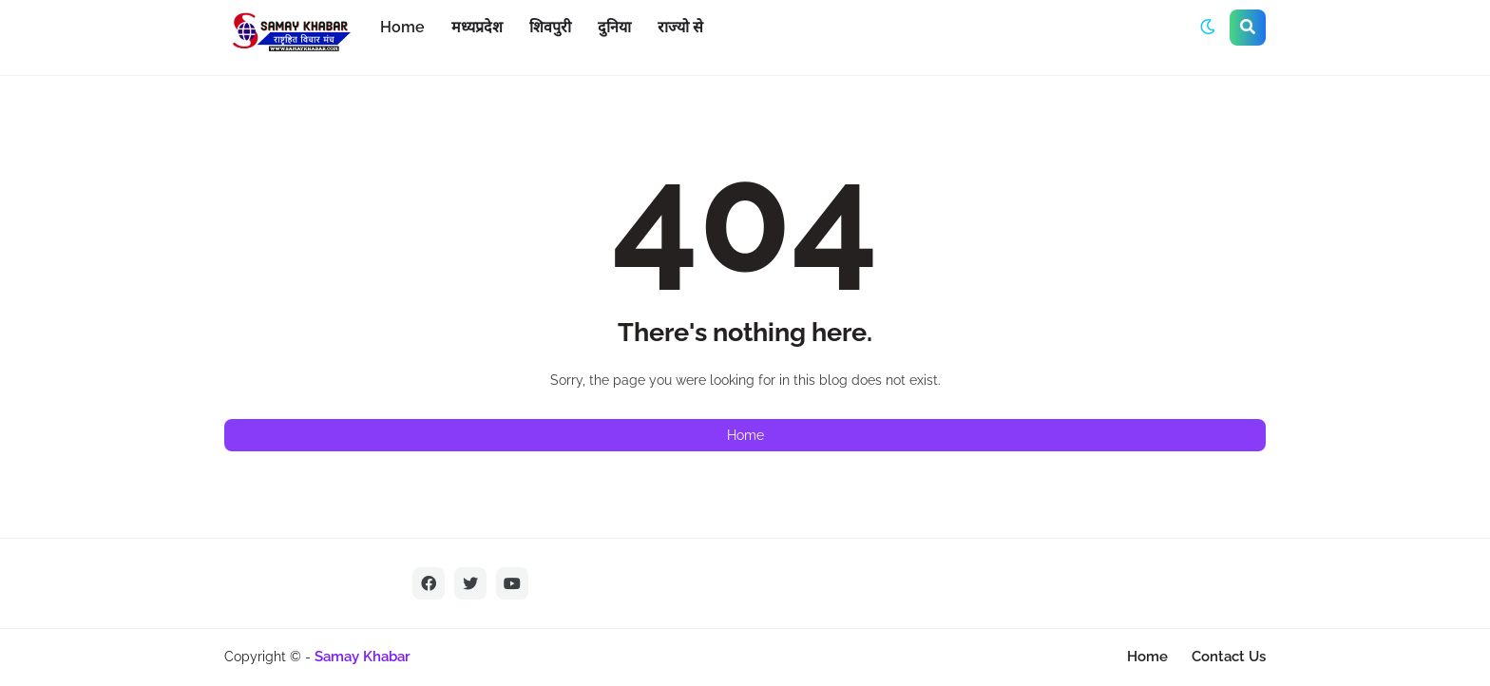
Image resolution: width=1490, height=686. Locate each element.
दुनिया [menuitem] (614, 27)
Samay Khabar (363, 656)
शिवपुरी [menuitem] (550, 27)
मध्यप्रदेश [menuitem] (477, 27)
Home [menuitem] (402, 27)
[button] (1208, 28)
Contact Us (1229, 656)
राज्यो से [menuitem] (680, 27)
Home (745, 435)
